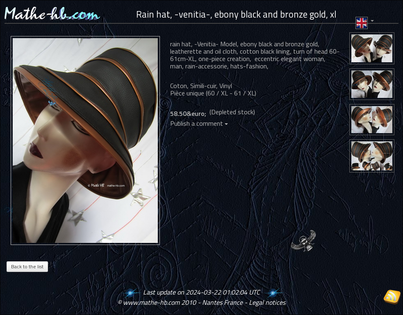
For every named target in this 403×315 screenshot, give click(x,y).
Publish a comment (199, 123)
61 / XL (244, 93)
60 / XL (217, 93)
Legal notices (267, 302)
